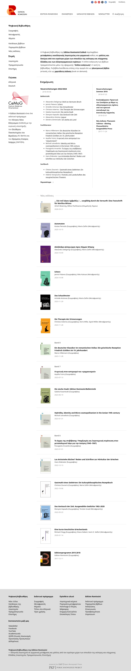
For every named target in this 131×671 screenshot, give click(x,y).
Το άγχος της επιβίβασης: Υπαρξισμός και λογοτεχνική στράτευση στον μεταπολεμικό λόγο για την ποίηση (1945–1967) (86, 441)
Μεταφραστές (14, 34)
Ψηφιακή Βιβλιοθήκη (18, 596)
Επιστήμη (13, 69)
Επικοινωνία (90, 609)
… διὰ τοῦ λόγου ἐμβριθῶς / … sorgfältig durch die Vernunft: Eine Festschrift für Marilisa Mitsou (88, 202)
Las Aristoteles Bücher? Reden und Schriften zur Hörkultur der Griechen (86, 459)
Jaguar (63, 117)
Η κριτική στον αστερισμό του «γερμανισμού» (75, 371)
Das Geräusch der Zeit (68, 114)
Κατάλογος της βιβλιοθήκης (15, 605)
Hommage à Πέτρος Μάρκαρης (68, 607)
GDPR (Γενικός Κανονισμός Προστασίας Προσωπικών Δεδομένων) (20, 638)
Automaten (59, 223)
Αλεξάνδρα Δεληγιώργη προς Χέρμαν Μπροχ (74, 247)
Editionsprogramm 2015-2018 (67, 552)
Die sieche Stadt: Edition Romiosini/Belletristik (75, 389)
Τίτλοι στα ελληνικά (42, 609)
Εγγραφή (112, 2)
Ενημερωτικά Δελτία (68, 611)
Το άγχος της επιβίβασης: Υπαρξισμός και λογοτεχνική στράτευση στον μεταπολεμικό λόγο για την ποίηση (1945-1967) (64, 151)
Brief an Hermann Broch (71, 102)
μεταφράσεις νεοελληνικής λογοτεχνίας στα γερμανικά (64, 55)
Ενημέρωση (67, 14)
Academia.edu (15, 633)
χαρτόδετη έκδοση (63, 71)
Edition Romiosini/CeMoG (75, 52)
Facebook (13, 628)
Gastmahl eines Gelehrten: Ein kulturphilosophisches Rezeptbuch (83, 482)
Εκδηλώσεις (90, 606)
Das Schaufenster (66, 107)
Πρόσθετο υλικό (67, 596)
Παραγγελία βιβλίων (17, 47)
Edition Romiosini (49, 14)
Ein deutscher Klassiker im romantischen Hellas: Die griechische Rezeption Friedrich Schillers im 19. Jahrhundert (64, 133)
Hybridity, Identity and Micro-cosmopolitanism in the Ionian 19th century (87, 413)
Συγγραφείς (13, 30)
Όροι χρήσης (39, 611)
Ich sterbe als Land (69, 120)
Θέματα (12, 38)
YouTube (12, 631)
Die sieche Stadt (67, 112)
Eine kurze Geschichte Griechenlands (70, 529)
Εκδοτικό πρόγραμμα (43, 596)
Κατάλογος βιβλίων (85, 14)
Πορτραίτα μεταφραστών (70, 604)
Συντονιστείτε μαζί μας (18, 621)
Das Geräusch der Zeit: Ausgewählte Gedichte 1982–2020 (79, 506)
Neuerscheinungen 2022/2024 (53, 89)
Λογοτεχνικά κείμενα (68, 601)
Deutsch (11, 86)
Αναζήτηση (119, 14)
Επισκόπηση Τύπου (68, 614)
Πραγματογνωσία (16, 65)
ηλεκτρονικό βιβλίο (100, 68)
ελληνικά (12, 82)
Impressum (90, 614)
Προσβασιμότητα (92, 611)
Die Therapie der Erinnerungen (72, 109)
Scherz (60, 104)
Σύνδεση (122, 2)
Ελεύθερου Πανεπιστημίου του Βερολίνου (16, 132)
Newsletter (104, 14)
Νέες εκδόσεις (14, 51)
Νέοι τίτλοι (13, 601)
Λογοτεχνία (13, 61)
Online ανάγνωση (82, 65)
